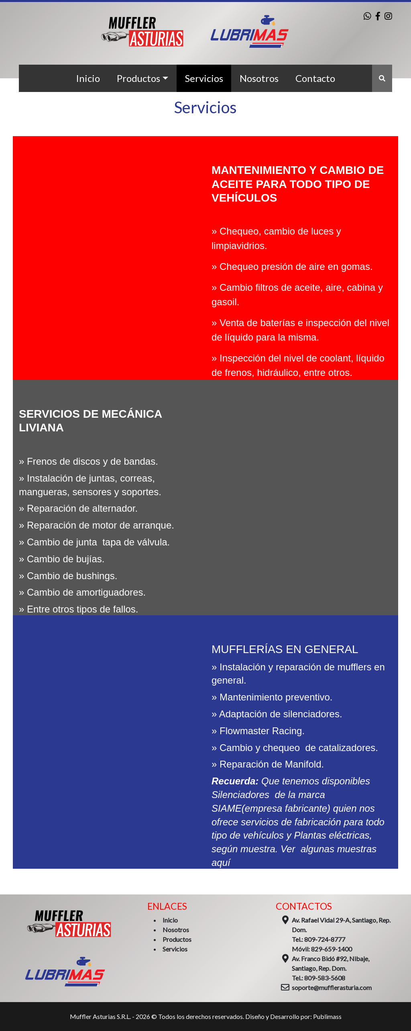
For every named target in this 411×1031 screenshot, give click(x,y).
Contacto (315, 78)
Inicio (88, 78)
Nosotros (259, 78)
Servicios (204, 78)
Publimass (327, 1016)
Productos (138, 78)
